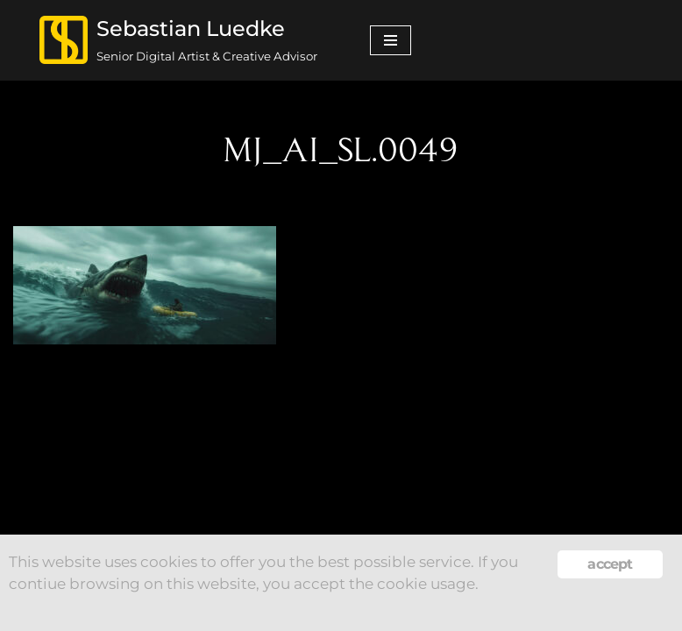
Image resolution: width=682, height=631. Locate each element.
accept (609, 564)
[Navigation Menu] (390, 40)
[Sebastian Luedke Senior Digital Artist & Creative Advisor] (178, 40)
